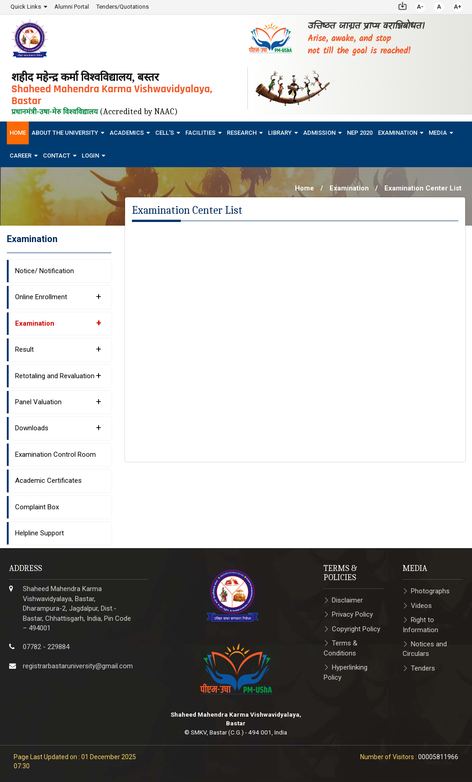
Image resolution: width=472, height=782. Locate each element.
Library (280, 132)
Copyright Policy (356, 629)
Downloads (58, 427)
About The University (64, 132)
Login (90, 155)
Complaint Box (37, 506)
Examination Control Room (55, 454)
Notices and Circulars (425, 649)
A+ (458, 6)
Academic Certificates (48, 480)
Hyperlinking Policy (345, 672)
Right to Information (420, 625)
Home (18, 132)
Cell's (164, 132)
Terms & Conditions (340, 648)
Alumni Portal (71, 6)
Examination (397, 132)
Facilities (200, 132)
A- (420, 6)
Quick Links (25, 6)
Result (58, 348)
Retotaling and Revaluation (58, 375)
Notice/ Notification (44, 271)
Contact (56, 155)
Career (20, 155)
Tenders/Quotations (122, 6)
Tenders (423, 668)
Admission (319, 132)
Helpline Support (39, 533)
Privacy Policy (352, 614)
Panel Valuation (58, 401)
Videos (421, 605)
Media (438, 132)
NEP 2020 (359, 132)
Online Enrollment (58, 296)
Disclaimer (347, 600)
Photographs (430, 591)
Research (242, 132)
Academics (127, 132)
